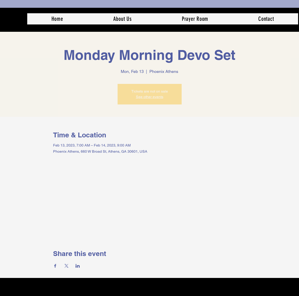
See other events (149, 97)
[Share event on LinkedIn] (77, 266)
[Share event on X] (66, 266)
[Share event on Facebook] (55, 266)
